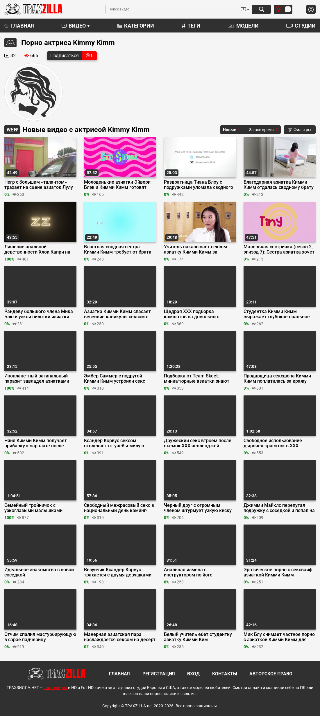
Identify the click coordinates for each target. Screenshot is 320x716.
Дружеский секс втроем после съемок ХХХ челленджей (197, 443)
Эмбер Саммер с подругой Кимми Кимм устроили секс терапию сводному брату (114, 378)
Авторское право (270, 674)
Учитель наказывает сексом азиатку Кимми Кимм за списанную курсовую (195, 249)
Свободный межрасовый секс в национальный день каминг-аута (119, 508)
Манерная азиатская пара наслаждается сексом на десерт (119, 637)
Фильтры (299, 129)
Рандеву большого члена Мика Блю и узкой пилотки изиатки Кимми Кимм (38, 314)
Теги (191, 26)
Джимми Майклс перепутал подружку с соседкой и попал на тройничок (279, 508)
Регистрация (158, 674)
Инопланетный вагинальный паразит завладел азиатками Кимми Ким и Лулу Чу (36, 378)
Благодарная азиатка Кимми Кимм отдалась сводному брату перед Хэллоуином (279, 185)
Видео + (76, 26)
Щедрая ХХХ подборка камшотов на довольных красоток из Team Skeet (191, 314)
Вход (193, 674)
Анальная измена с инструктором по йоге (188, 572)
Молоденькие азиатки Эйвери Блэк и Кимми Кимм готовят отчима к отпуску (117, 185)
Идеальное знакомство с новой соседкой (39, 572)
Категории (135, 26)
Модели (243, 26)
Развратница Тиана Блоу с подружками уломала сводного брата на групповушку (198, 185)
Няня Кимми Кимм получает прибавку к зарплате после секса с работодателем (35, 443)
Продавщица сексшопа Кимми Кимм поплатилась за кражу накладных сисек (277, 378)
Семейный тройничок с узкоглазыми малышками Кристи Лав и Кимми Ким (33, 508)
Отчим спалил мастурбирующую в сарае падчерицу (40, 637)
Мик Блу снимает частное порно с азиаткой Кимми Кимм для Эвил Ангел (279, 637)
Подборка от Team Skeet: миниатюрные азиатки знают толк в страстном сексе (196, 378)
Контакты (224, 674)
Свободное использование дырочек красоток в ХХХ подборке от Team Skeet (273, 443)
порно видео (55, 687)
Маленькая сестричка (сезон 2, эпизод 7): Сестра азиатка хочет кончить (279, 249)
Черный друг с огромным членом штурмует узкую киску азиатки (198, 508)
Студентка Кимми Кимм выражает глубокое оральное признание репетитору (277, 314)
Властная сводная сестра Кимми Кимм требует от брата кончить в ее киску (117, 249)
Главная (19, 26)
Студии (301, 26)
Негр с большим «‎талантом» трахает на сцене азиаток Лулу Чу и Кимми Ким (38, 185)
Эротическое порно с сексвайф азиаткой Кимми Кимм (278, 572)
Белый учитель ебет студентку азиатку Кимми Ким (198, 637)
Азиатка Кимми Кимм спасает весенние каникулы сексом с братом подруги (117, 314)
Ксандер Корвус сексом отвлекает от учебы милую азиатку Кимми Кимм (114, 443)
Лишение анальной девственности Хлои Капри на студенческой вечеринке (37, 249)
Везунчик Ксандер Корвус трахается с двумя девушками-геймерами (118, 572)
